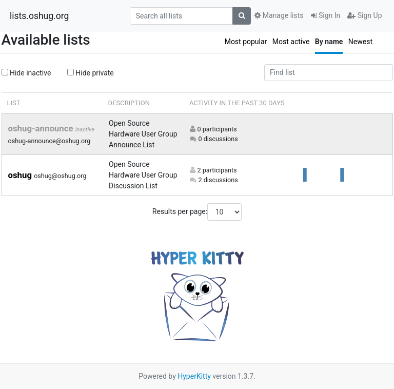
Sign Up (364, 15)
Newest (360, 41)
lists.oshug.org (39, 16)
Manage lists (278, 15)
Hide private (90, 73)
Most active (291, 41)
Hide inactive (26, 73)
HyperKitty (194, 376)
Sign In (326, 15)
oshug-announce (41, 128)
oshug (21, 175)
